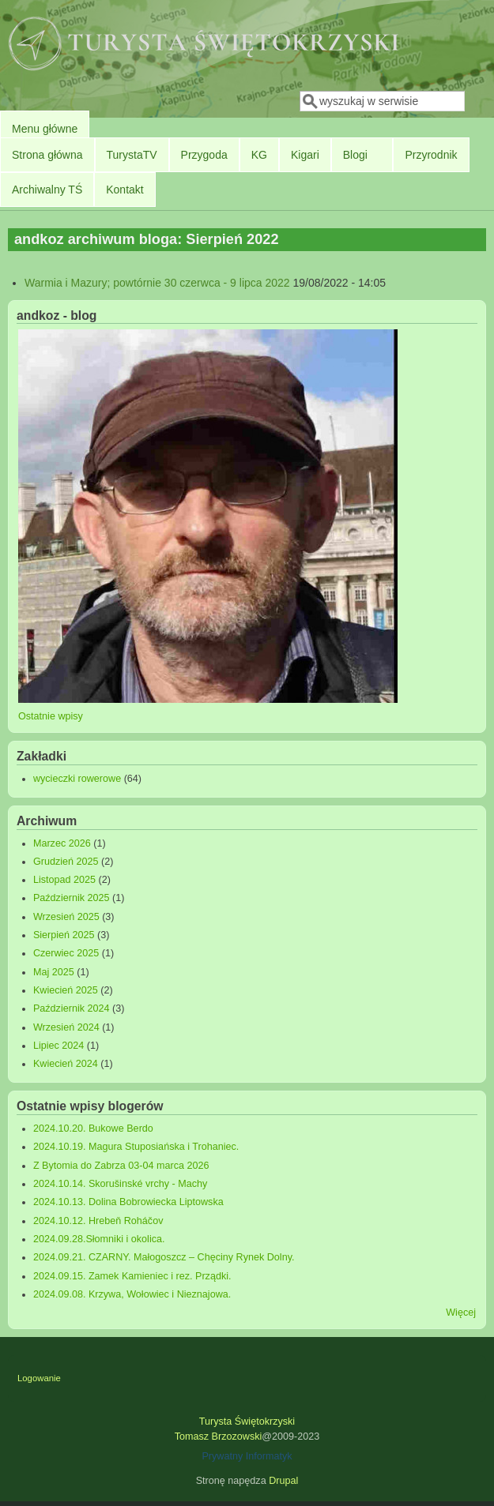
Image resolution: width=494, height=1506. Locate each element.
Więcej (461, 1312)
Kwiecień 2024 (65, 1063)
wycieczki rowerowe (77, 778)
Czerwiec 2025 (66, 953)
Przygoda (204, 154)
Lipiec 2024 (58, 1045)
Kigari (305, 154)
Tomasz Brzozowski (218, 1436)
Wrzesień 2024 (66, 1027)
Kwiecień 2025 (65, 990)
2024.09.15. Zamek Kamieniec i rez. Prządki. (132, 1276)
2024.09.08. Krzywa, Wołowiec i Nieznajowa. (132, 1294)
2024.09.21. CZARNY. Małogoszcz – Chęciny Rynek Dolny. (164, 1257)
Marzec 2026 (62, 843)
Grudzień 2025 (66, 861)
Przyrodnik (431, 154)
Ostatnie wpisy (50, 716)
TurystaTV (132, 154)
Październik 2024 (71, 1008)
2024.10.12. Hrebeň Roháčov (98, 1220)
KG (259, 154)
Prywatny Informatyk (247, 1456)
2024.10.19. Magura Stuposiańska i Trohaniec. (136, 1146)
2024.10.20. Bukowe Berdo (93, 1128)
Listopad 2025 (64, 879)
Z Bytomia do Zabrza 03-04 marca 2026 (121, 1165)
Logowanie (39, 1378)
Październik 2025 (71, 897)
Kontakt (124, 189)
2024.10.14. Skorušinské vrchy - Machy (120, 1183)
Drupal (283, 1480)
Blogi (355, 154)
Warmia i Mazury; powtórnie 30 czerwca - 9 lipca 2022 (157, 282)
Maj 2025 (53, 972)
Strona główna (47, 154)
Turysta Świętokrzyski (247, 1421)
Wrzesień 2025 (66, 916)
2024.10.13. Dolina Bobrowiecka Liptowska (128, 1201)
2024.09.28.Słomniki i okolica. (99, 1239)
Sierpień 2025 (64, 935)
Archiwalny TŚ (47, 189)
